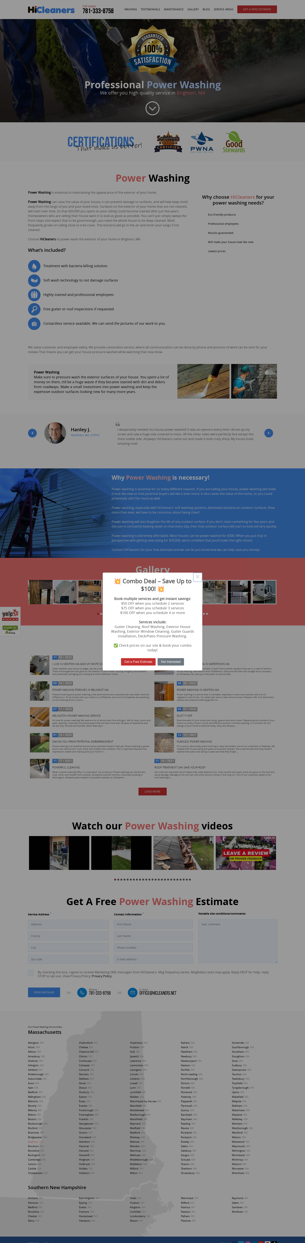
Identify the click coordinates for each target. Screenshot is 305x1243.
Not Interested (171, 661)
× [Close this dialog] (197, 577)
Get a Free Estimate (138, 661)
